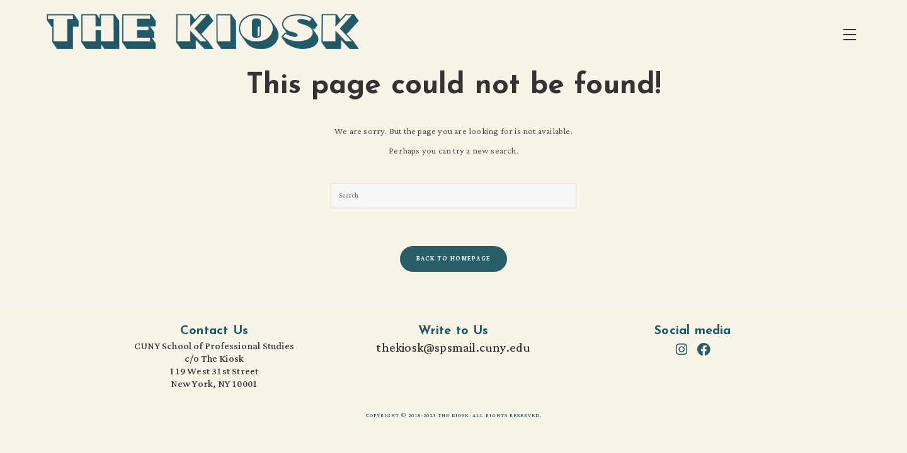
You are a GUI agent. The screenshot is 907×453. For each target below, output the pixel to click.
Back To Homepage (453, 259)
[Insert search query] (453, 195)
